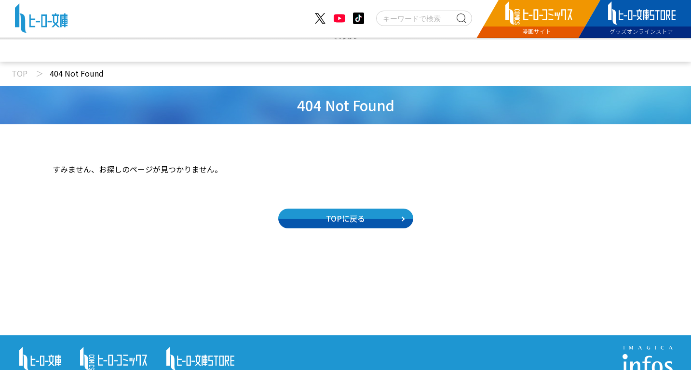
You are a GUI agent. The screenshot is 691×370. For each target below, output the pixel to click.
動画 (267, 49)
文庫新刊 (322, 49)
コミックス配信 (396, 49)
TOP (19, 73)
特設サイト (474, 49)
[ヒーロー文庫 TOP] (41, 20)
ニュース (213, 49)
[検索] (424, 18)
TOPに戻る (345, 218)
